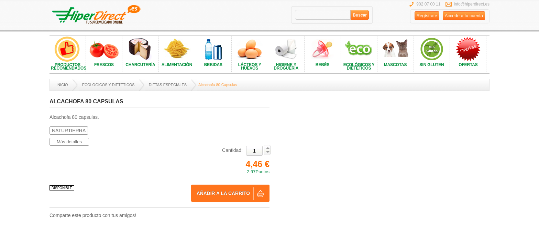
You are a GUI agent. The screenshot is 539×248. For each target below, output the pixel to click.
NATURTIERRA (69, 130)
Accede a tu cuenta (464, 15)
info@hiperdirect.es (472, 4)
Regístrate (427, 15)
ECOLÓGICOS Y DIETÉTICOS (108, 85)
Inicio (62, 85)
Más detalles (69, 141)
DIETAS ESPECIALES (168, 85)
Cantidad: (232, 150)
